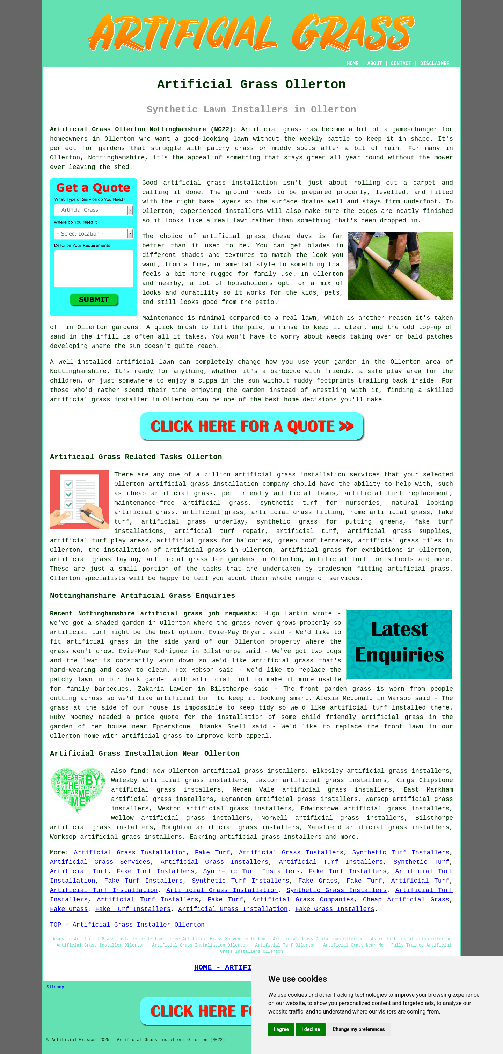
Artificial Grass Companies (302, 899)
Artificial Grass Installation (130, 852)
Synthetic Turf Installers (401, 852)
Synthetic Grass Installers (336, 890)
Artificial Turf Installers (331, 862)
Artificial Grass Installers (291, 852)
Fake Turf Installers (156, 871)
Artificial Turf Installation (104, 890)
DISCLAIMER (435, 63)
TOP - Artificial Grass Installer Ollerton (127, 924)
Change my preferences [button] (359, 1029)
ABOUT (374, 63)
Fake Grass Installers (334, 909)
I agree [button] (281, 1029)
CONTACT (401, 63)
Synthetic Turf (421, 862)
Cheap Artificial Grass (406, 899)
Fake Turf (212, 852)
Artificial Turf (79, 871)
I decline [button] (310, 1029)
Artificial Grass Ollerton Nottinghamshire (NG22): (143, 129)
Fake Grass (317, 880)
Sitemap (55, 987)
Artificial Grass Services (100, 862)
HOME (353, 63)
